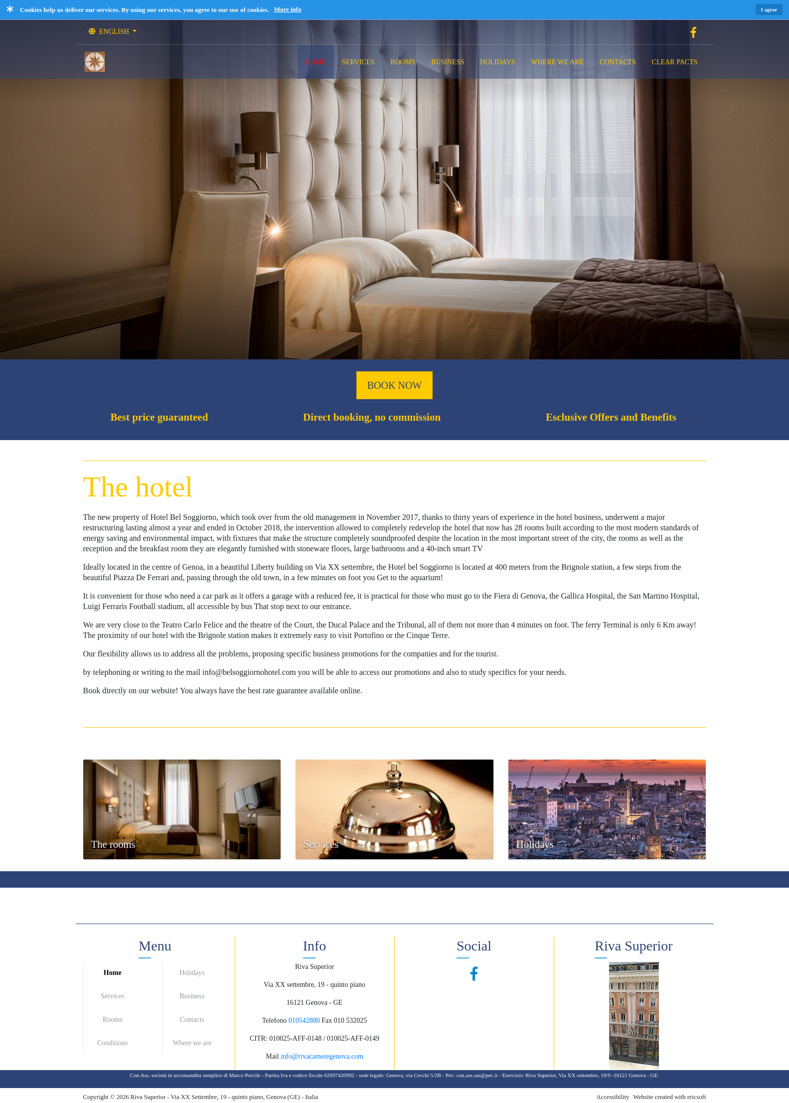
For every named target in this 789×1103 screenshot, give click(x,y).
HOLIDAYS (497, 62)
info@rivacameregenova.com (322, 1056)
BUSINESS (447, 62)
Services (112, 996)
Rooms (113, 1019)
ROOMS (402, 62)
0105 (296, 1020)
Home (113, 972)
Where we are (191, 1043)
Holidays (192, 972)
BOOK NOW (394, 385)
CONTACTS (618, 62)
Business (191, 996)
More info (288, 9)
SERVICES (358, 62)
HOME (316, 62)
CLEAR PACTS (675, 62)
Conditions (112, 1043)
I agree (769, 9)
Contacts (192, 1019)
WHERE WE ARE (557, 62)
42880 (311, 1020)
